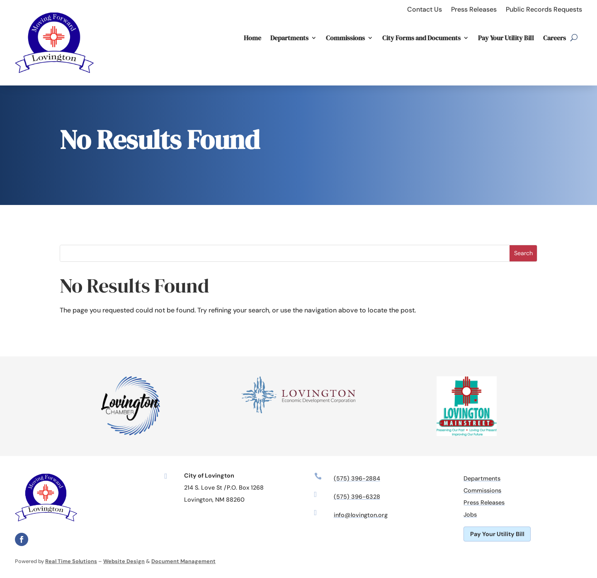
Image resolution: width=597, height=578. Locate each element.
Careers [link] (554, 37)
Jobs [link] (470, 514)
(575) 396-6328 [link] (357, 496)
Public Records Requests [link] (544, 9)
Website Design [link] (124, 561)
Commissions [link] (345, 37)
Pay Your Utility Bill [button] (497, 534)
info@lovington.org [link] (361, 515)
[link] (54, 80)
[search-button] (574, 38)
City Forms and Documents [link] (421, 37)
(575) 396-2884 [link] (357, 478)
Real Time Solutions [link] (71, 561)
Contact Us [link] (424, 9)
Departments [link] (289, 37)
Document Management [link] (183, 561)
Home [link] (252, 37)
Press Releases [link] (474, 9)
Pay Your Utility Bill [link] (506, 37)
